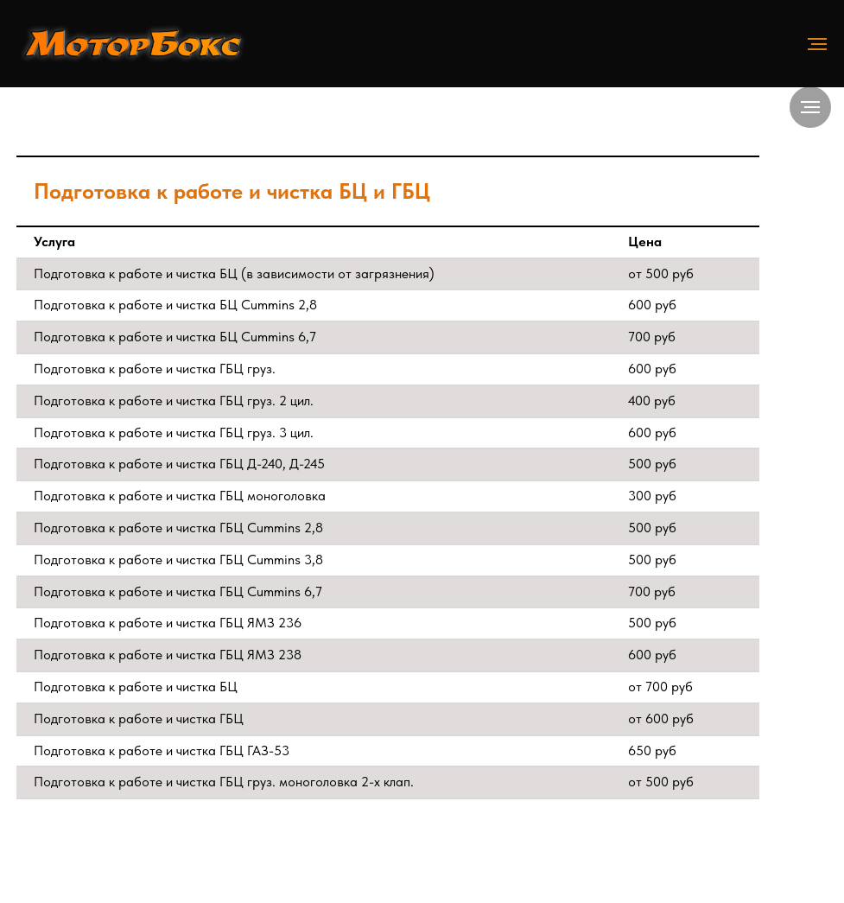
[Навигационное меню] (817, 44)
